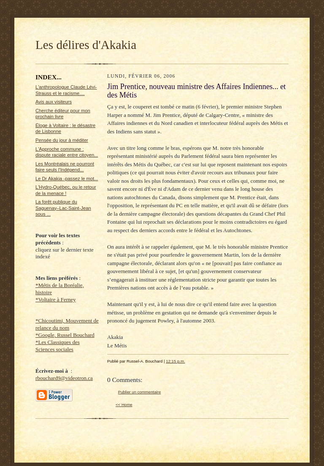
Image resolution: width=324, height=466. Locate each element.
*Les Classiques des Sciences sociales (57, 345)
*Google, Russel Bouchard (64, 335)
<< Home (124, 404)
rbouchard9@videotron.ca (64, 378)
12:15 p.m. (175, 361)
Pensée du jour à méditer (61, 140)
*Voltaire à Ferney (55, 299)
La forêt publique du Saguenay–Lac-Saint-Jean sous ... (63, 208)
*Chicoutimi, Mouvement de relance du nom (67, 324)
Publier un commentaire (139, 392)
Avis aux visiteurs (53, 101)
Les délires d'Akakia (85, 44)
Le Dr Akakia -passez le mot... (66, 178)
